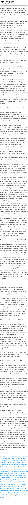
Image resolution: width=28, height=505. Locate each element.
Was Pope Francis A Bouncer (20, 480)
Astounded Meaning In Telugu (16, 475)
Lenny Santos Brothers (5, 456)
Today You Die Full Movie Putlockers (15, 462)
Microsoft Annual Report (11, 467)
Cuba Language (14, 464)
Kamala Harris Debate (16, 456)
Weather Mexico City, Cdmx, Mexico (18, 482)
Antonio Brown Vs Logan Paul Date (8, 490)
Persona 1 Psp (18, 458)
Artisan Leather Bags (5, 484)
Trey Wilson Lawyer (4, 482)
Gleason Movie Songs (5, 464)
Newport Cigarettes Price (11, 493)
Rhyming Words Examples (11, 473)
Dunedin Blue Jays (8, 480)
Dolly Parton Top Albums (17, 471)
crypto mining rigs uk (8, 2)
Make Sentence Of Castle (9, 495)
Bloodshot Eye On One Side (17, 484)
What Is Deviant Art (22, 473)
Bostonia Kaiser (13, 477)
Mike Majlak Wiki (13, 488)
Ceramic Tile (8, 471)
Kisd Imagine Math (22, 488)
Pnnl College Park (4, 475)
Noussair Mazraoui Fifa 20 (8, 458)
